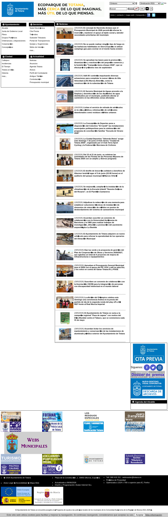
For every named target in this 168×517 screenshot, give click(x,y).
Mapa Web (34, 483)
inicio (112, 15)
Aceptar (140, 515)
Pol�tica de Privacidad (116, 480)
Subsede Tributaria (38, 38)
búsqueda (140, 15)
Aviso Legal (8, 483)
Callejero (5, 60)
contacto (120, 15)
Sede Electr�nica (37, 28)
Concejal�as (7, 47)
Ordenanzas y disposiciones (13, 41)
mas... (4, 76)
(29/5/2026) (90, 255)
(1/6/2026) (91, 176)
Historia (5, 73)
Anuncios (33, 63)
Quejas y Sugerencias (39, 44)
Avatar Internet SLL (83, 485)
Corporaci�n (7, 44)
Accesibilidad (21, 483)
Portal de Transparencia (40, 41)
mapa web (130, 15)
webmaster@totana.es (131, 477)
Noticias (33, 60)
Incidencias (6, 63)
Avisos (32, 70)
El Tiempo (6, 67)
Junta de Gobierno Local (12, 31)
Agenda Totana (36, 67)
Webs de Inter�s (37, 47)
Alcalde (5, 28)
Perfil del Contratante (38, 73)
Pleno (4, 34)
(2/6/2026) (90, 96)
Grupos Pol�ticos (9, 38)
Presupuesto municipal (39, 82)
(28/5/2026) (91, 334)
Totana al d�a (8, 70)
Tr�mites (34, 34)
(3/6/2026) (90, 33)
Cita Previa (34, 31)
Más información (154, 515)
